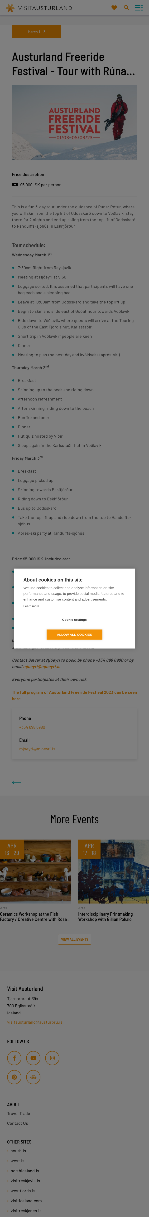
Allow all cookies (101, 627)
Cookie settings (47, 627)
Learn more (31, 613)
